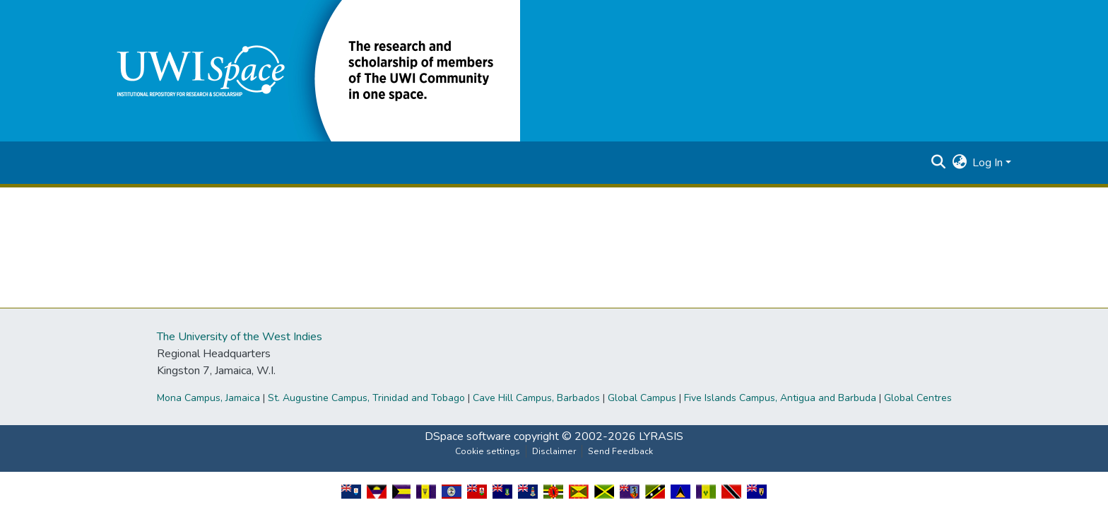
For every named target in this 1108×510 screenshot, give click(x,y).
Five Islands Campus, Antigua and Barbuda (780, 398)
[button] (308, 70)
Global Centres (918, 398)
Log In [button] (989, 162)
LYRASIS (661, 436)
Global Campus (642, 398)
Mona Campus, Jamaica (208, 398)
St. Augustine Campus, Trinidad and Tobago (366, 398)
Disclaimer (554, 451)
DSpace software (468, 436)
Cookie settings (487, 451)
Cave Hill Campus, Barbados (536, 398)
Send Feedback (620, 451)
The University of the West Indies (239, 336)
